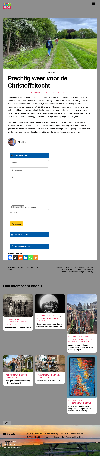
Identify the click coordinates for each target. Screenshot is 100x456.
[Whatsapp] (30, 257)
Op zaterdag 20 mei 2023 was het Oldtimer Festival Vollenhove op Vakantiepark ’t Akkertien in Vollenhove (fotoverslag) (74, 269)
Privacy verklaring (51, 434)
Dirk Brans (35, 93)
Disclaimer (64, 434)
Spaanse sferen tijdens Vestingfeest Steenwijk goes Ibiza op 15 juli (80, 347)
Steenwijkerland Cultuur (16, 319)
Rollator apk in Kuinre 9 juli (48, 381)
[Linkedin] (25, 257)
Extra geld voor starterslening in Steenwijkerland (17, 382)
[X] (15, 257)
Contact (45, 437)
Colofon (30, 434)
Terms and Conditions (74, 437)
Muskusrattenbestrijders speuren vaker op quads (25, 268)
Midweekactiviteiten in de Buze (18, 327)
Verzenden (16, 224)
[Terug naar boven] (7, 423)
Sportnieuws (47, 93)
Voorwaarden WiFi (77, 434)
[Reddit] (20, 257)
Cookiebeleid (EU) (57, 437)
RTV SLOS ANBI (33, 437)
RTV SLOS (8, 442)
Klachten (38, 434)
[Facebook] (10, 257)
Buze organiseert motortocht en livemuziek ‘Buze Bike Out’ (49, 325)
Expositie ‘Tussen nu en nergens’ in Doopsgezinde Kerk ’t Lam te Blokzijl (79, 408)
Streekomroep (11, 324)
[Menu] (93, 3)
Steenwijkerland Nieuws (60, 93)
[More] (35, 257)
